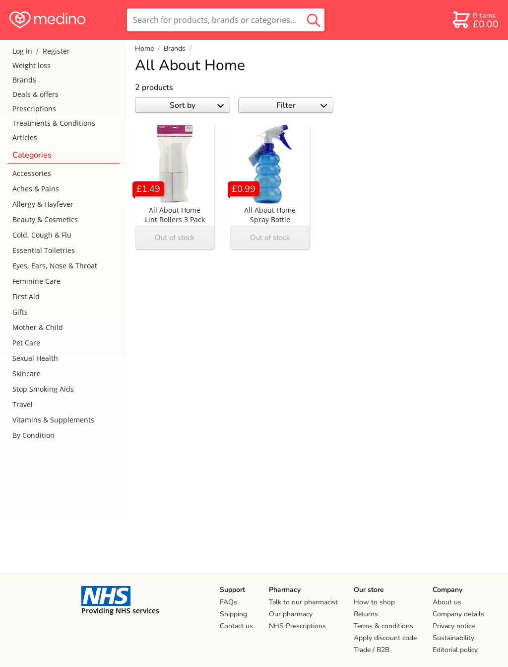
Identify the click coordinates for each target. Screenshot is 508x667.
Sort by (197, 105)
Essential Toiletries (43, 250)
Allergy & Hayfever (42, 204)
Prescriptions (34, 108)
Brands (24, 79)
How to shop (374, 602)
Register (56, 51)
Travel (22, 404)
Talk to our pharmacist (303, 602)
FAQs (228, 602)
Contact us (236, 626)
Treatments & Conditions (53, 123)
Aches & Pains (35, 188)
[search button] (313, 20)
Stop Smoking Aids (43, 389)
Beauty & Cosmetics (45, 219)
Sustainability (453, 638)
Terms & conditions (383, 626)
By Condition (33, 435)
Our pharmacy (291, 614)
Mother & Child (37, 327)
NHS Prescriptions (297, 626)
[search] (226, 20)
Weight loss (31, 65)
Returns (366, 614)
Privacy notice (454, 626)
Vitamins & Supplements (53, 419)
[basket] (475, 20)
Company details (458, 614)
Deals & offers (35, 94)
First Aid (26, 296)
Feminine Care (36, 281)
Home (144, 48)
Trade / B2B (371, 650)
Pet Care (26, 342)
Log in (22, 51)
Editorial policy (455, 650)
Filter (301, 105)
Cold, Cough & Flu (41, 235)
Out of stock (175, 238)
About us (447, 602)
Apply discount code (385, 638)
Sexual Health (35, 358)
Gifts (20, 312)
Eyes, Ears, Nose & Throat (54, 265)
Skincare (26, 373)
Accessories (31, 173)
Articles (24, 137)
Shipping (233, 614)
